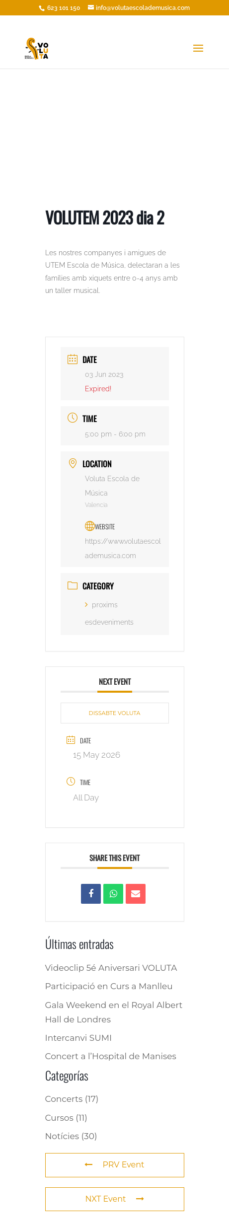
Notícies (62, 1136)
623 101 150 (63, 7)
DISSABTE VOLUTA (115, 713)
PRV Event (114, 1164)
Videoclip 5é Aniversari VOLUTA (111, 968)
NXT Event (114, 1199)
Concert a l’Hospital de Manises (110, 1056)
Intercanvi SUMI (78, 1038)
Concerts (64, 1099)
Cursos (59, 1118)
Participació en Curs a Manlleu (109, 986)
